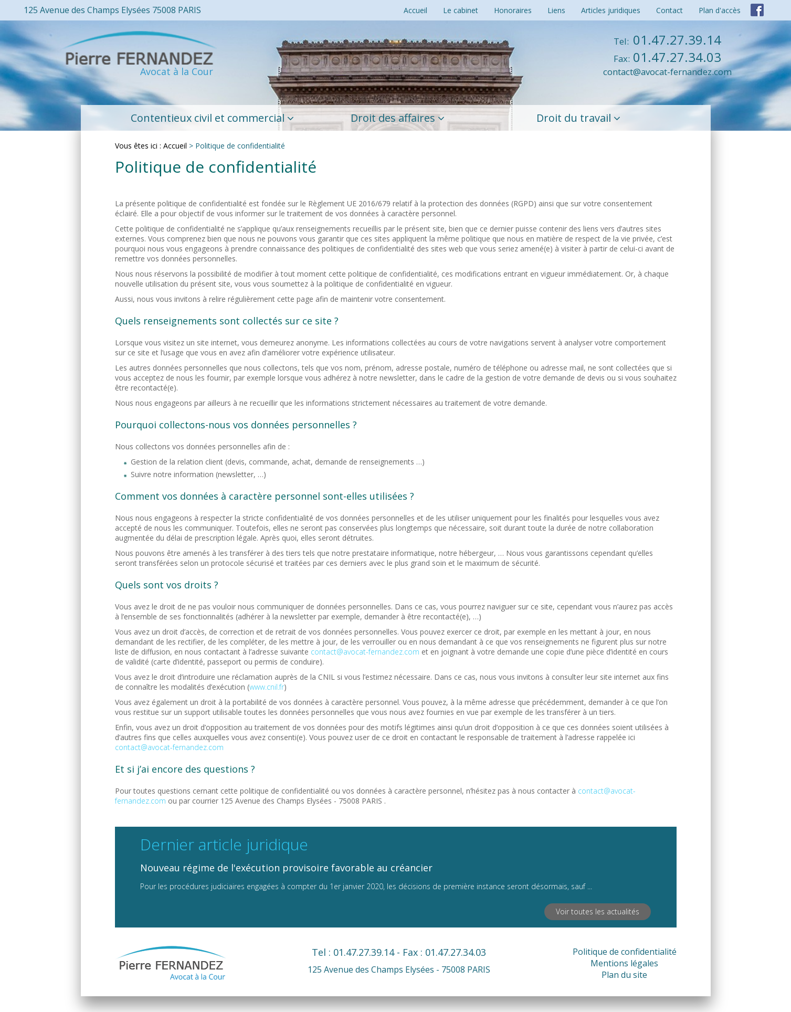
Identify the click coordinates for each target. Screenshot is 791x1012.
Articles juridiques (610, 10)
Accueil (415, 10)
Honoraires (513, 10)
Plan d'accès (720, 10)
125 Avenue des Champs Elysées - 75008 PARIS (399, 969)
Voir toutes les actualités (597, 911)
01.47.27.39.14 (667, 39)
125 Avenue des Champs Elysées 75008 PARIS (112, 10)
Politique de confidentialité (625, 951)
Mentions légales (624, 963)
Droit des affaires (393, 118)
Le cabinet (460, 10)
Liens (556, 10)
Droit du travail (573, 118)
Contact (669, 10)
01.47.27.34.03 (667, 57)
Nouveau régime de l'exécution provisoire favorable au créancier (286, 867)
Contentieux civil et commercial (207, 118)
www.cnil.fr (266, 687)
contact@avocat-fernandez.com (667, 72)
